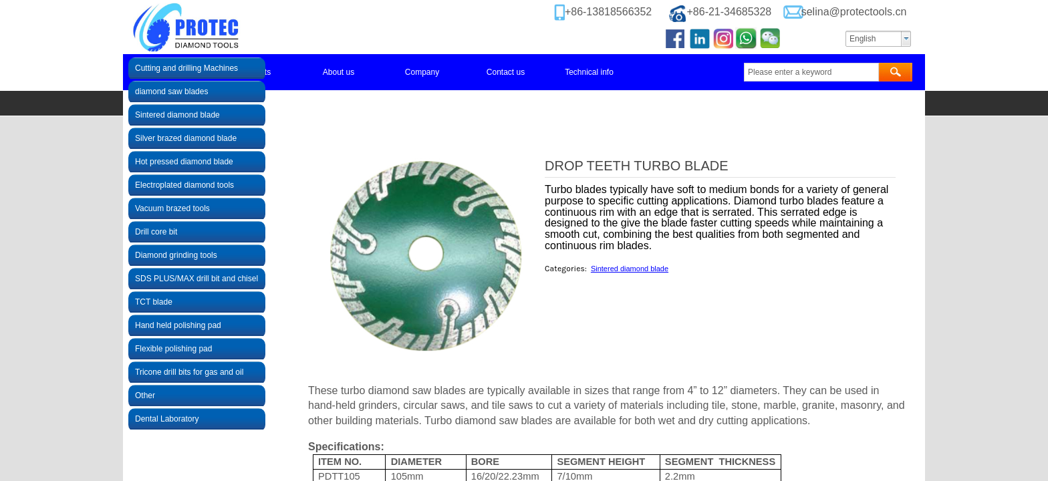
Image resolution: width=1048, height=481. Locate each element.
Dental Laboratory (167, 419)
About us (338, 72)
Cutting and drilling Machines (186, 68)
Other (145, 395)
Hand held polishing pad (178, 325)
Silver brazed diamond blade (186, 138)
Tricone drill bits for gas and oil (189, 372)
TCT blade (153, 302)
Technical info (589, 72)
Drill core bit (156, 231)
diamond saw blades (171, 91)
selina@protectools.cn (854, 11)
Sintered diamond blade (629, 269)
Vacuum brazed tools (172, 208)
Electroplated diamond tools (184, 185)
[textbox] (811, 72)
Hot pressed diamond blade (184, 161)
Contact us (506, 72)
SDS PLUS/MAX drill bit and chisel (196, 278)
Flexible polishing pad (173, 348)
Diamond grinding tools (176, 255)
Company (422, 72)
